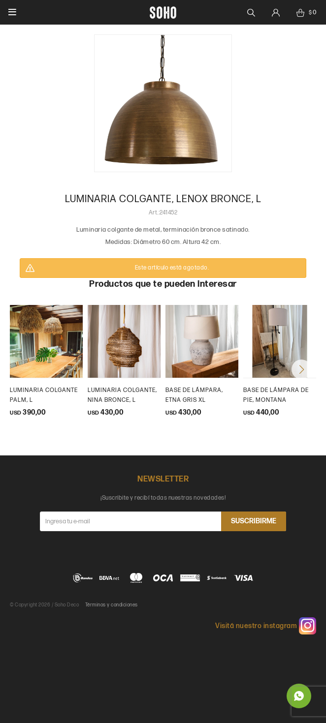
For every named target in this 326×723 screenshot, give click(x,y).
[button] (301, 369)
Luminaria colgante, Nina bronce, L (122, 395)
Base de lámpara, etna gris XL (194, 395)
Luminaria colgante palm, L (44, 395)
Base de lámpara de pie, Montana (276, 395)
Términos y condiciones (111, 605)
